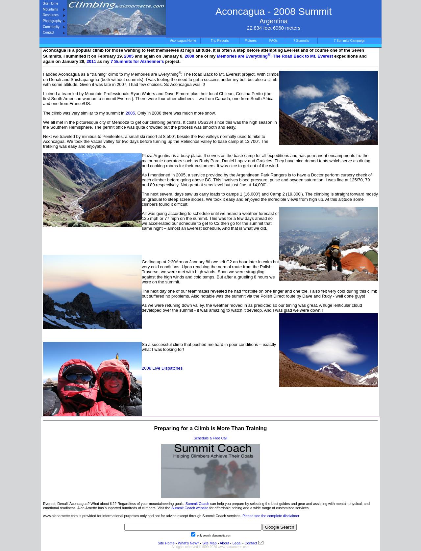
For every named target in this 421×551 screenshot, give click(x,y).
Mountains (50, 9)
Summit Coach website (190, 508)
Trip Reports (220, 40)
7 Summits (301, 40)
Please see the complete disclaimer (270, 516)
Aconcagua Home (183, 40)
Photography (52, 21)
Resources (51, 15)
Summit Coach (197, 504)
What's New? (188, 543)
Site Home (50, 3)
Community (51, 27)
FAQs (273, 40)
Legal (237, 543)
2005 (129, 56)
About (224, 543)
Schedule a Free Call (211, 438)
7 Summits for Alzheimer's (137, 61)
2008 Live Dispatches (162, 368)
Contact (48, 32)
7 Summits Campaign (349, 40)
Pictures (251, 40)
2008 (189, 56)
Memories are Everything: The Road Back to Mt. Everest (275, 56)
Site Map (208, 543)
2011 (91, 61)
